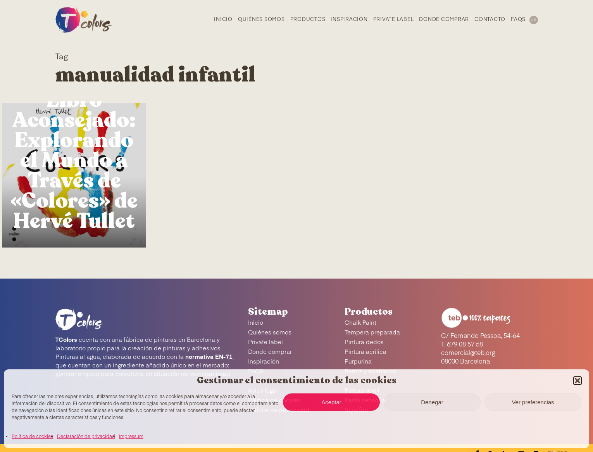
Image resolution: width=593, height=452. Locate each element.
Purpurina (358, 362)
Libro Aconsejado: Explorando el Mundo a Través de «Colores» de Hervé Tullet (74, 160)
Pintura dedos (364, 342)
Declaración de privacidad (86, 437)
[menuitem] (533, 19)
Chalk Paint (360, 323)
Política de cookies (32, 437)
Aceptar (331, 402)
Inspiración (263, 362)
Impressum (131, 437)
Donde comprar (270, 352)
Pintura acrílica (365, 352)
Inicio (255, 323)
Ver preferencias (533, 402)
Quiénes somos (269, 333)
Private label (265, 342)
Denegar (432, 402)
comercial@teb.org (468, 353)
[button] (577, 380)
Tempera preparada (372, 333)
